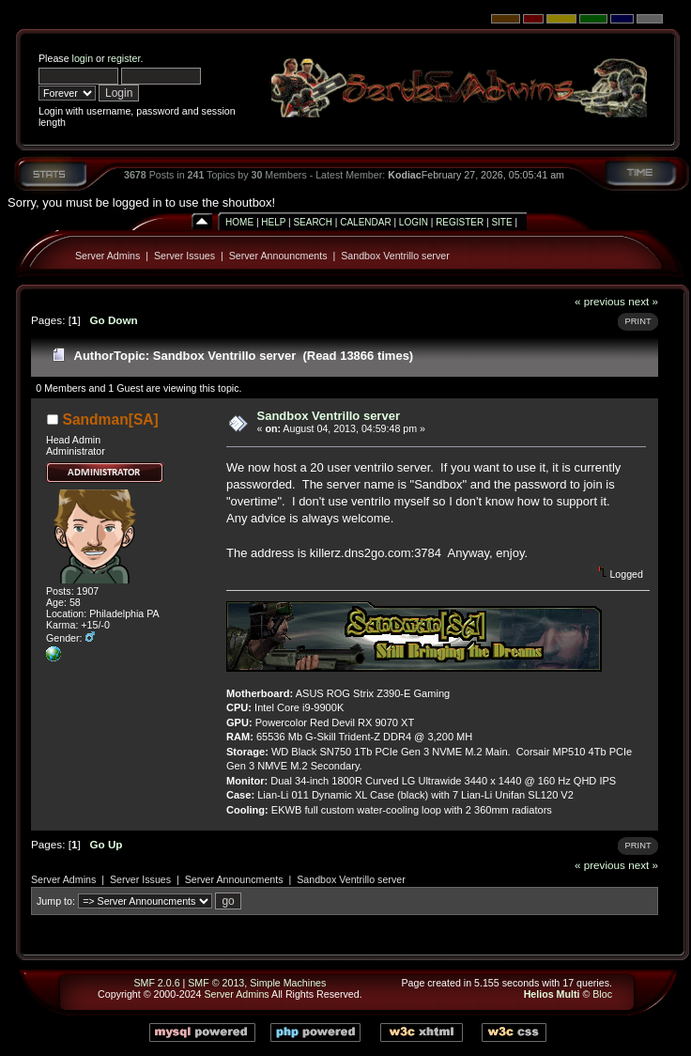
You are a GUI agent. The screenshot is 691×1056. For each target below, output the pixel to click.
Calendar (365, 222)
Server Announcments (278, 255)
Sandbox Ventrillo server (395, 255)
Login (413, 222)
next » (643, 301)
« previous (600, 301)
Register (460, 222)
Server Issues (184, 255)
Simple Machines (288, 982)
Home (239, 222)
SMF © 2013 (216, 982)
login (83, 58)
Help (273, 222)
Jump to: (56, 901)
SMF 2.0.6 (156, 982)
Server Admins (107, 255)
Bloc (602, 994)
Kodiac (405, 174)
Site (501, 222)
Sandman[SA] (111, 419)
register (123, 58)
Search (312, 222)
